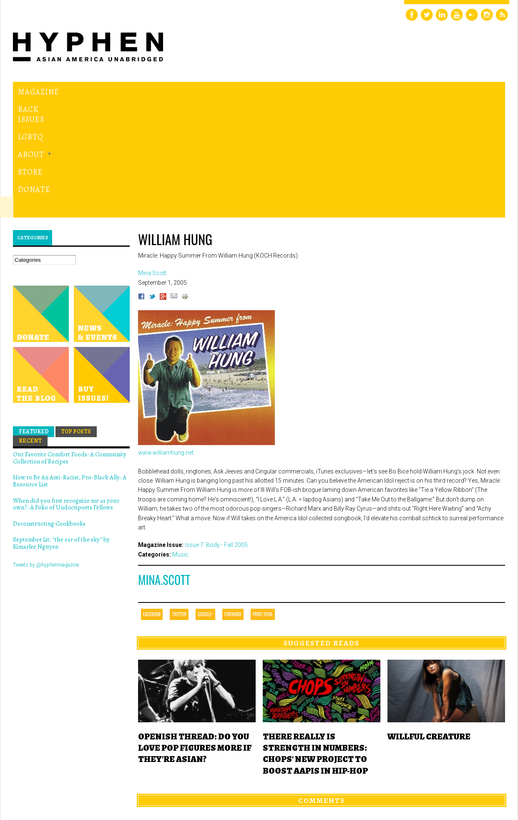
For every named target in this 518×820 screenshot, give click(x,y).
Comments (321, 685)
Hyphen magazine (51, 778)
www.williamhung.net (166, 337)
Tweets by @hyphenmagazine (46, 450)
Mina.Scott (164, 464)
